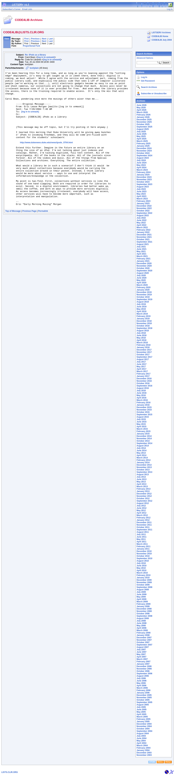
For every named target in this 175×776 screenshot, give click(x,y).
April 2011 (141, 541)
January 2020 (143, 290)
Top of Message (13, 238)
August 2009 (143, 589)
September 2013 (144, 472)
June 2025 (141, 134)
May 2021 (141, 251)
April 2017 (141, 369)
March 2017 (142, 371)
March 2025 (142, 141)
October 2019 (143, 297)
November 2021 (144, 237)
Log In (144, 77)
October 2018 (143, 326)
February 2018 (143, 345)
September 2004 (144, 731)
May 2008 (141, 625)
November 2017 (144, 352)
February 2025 (143, 143)
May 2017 (141, 366)
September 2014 (144, 443)
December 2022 (144, 206)
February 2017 (143, 374)
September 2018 (144, 328)
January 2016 (143, 405)
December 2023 (144, 177)
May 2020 (141, 280)
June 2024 (141, 163)
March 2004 (142, 745)
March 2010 (142, 573)
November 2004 (144, 726)
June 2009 (141, 594)
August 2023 (143, 187)
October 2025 (143, 124)
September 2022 (144, 213)
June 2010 (141, 565)
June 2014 (141, 450)
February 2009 (143, 604)
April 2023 (141, 196)
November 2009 (144, 582)
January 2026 (143, 117)
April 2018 (141, 340)
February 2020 (143, 287)
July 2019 (141, 304)
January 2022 (143, 232)
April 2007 (141, 657)
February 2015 (143, 431)
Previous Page (29, 238)
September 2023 (144, 184)
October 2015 (143, 412)
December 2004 (144, 724)
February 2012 (143, 517)
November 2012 (144, 496)
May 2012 (141, 510)
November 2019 (144, 294)
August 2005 (143, 705)
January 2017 (143, 376)
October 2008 (143, 613)
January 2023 (143, 203)
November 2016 (144, 381)
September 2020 (144, 270)
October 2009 (143, 585)
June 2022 (141, 220)
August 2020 (143, 273)
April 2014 (141, 455)
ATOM (152, 762)
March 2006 (142, 688)
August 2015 (143, 417)
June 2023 (141, 191)
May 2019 (141, 309)
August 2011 (143, 532)
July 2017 (141, 362)
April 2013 (141, 484)
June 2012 (141, 508)
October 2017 (143, 354)
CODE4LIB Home (160, 36)
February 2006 (143, 690)
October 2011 (143, 527)
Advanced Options (145, 58)
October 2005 (143, 700)
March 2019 (142, 314)
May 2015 (141, 424)
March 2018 (142, 342)
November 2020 (144, 266)
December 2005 (144, 695)
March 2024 (142, 170)
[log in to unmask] (46, 57)
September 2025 (144, 127)
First (26, 39)
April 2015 (141, 426)
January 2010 (143, 577)
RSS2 (168, 762)
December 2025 (144, 119)
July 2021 (141, 246)
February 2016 (143, 402)
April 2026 (141, 110)
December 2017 (144, 350)
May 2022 (141, 222)
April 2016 (141, 398)
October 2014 (143, 441)
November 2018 (144, 323)
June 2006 (141, 681)
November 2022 (144, 208)
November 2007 (144, 640)
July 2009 (141, 592)
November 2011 (144, 525)
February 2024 (143, 172)
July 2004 (141, 736)
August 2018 (143, 330)
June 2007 (141, 652)
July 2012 (141, 505)
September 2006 (144, 673)
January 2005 (143, 721)
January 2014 (143, 462)
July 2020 (141, 275)
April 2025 (141, 139)
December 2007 (144, 637)
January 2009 (143, 606)
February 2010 (143, 575)
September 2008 (144, 616)
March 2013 (142, 486)
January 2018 (143, 347)
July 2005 (141, 707)
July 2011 (141, 534)
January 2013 (143, 491)
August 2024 (143, 158)
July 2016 (141, 390)
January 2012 (143, 520)
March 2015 (142, 429)
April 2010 (141, 570)
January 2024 (143, 175)
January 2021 (143, 261)
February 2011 (143, 546)
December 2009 (144, 580)
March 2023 (142, 199)
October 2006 (143, 671)
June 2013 (141, 479)
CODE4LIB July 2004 (162, 40)
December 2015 (144, 407)
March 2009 (142, 601)
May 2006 (141, 683)
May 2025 (141, 136)
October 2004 (143, 729)
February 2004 (143, 748)
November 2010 (144, 553)
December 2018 (144, 321)
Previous (35, 39)
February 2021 (143, 258)
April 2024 (141, 167)
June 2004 (141, 738)
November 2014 (144, 438)
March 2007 (142, 659)
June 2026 (141, 105)
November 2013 (144, 467)
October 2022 (143, 211)
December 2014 (144, 436)
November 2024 (144, 151)
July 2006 (141, 678)
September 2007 (144, 645)
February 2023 (143, 201)
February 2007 (143, 661)
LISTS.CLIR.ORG (9, 772)
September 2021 (144, 242)
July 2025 (141, 131)
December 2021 (144, 234)
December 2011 (144, 522)
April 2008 (141, 628)
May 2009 (141, 597)
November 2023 (144, 179)
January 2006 (143, 693)
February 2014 (143, 460)
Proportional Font (31, 46)
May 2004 (141, 741)
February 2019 (143, 316)
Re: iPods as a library (35, 55)
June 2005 (141, 709)
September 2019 (144, 299)
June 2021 (141, 249)
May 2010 (141, 568)
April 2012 (141, 513)
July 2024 (141, 160)
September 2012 (144, 501)
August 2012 (143, 503)
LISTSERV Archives (161, 32)
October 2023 (143, 182)
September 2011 (144, 529)
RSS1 (160, 762)
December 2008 (144, 609)
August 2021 (143, 244)
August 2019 (143, 302)
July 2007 (141, 649)
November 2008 (144, 611)
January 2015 (143, 434)
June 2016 (141, 393)
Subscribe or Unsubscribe (153, 93)
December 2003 (144, 753)
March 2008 (142, 630)
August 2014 (143, 446)
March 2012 (142, 515)
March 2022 (142, 227)
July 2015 (141, 419)
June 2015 (141, 422)
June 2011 (141, 537)
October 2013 (143, 470)
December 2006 (144, 666)
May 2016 (141, 395)
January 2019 (143, 318)
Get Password (148, 81)
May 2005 (141, 712)
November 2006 (144, 669)
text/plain (34, 68)
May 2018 (141, 338)
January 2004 (143, 750)
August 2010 (143, 561)
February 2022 (143, 230)
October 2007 (143, 642)
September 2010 (144, 558)
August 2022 (143, 215)
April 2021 (141, 254)
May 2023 (141, 194)
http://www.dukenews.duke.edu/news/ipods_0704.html (46, 157)
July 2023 (141, 189)
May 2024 (141, 165)
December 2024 (144, 148)
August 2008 (143, 618)
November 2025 (144, 122)
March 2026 (142, 112)
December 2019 (144, 292)
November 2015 (144, 410)
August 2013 (143, 474)
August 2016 (143, 388)
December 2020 (144, 263)
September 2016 (144, 386)
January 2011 (143, 549)
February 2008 (143, 633)
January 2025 (143, 146)
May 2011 (141, 539)
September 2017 (144, 357)
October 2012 (143, 498)
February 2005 (143, 719)
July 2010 (141, 563)
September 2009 (144, 587)
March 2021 (142, 256)
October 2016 (143, 383)
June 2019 (141, 306)
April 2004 (141, 743)
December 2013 (144, 465)
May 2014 (141, 453)
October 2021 (143, 239)
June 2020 (141, 278)
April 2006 (141, 685)
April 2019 (141, 311)
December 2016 (144, 378)
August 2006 (143, 676)
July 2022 (141, 218)
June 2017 (141, 364)
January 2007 (143, 664)
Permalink (43, 238)
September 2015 (144, 414)
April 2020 (141, 282)
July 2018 (141, 333)
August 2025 (143, 129)
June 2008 (141, 623)
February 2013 (143, 489)
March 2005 (142, 717)
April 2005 (141, 714)
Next (44, 39)
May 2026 (141, 107)
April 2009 (141, 599)
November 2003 (144, 755)
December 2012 (144, 493)
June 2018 (141, 335)
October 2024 (143, 153)
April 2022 (141, 225)
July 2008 (141, 621)
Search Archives (145, 54)
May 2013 (141, 482)
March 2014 (142, 458)
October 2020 (143, 268)
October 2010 (143, 556)
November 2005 (144, 697)
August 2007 (143, 647)
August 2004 (143, 733)
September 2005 (144, 702)
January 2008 (143, 635)
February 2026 (143, 115)
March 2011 (142, 544)
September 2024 (144, 155)
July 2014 (141, 448)
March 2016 (142, 400)
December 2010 (144, 551)
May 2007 (141, 654)
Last (51, 39)
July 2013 (141, 477)
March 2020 (142, 285)
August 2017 (143, 359)
